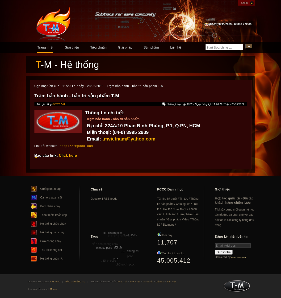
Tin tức (184, 198)
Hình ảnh (170, 214)
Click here (68, 155)
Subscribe (224, 252)
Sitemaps (168, 224)
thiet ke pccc (104, 247)
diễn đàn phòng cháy (105, 243)
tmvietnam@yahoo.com (128, 138)
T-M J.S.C (235, 287)
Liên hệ (175, 47)
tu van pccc (130, 234)
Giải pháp (125, 47)
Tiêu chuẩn (98, 47)
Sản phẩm (151, 47)
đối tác (118, 247)
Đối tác (167, 209)
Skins (244, 2)
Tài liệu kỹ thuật (167, 198)
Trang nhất (45, 47)
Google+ (96, 198)
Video (185, 219)
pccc (116, 258)
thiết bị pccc (108, 260)
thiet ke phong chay (120, 235)
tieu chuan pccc (112, 232)
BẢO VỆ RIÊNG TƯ (75, 281)
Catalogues (183, 203)
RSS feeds (110, 198)
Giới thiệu (72, 47)
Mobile (53, 289)
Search (249, 46)
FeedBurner (238, 257)
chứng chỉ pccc (125, 264)
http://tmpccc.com (76, 146)
